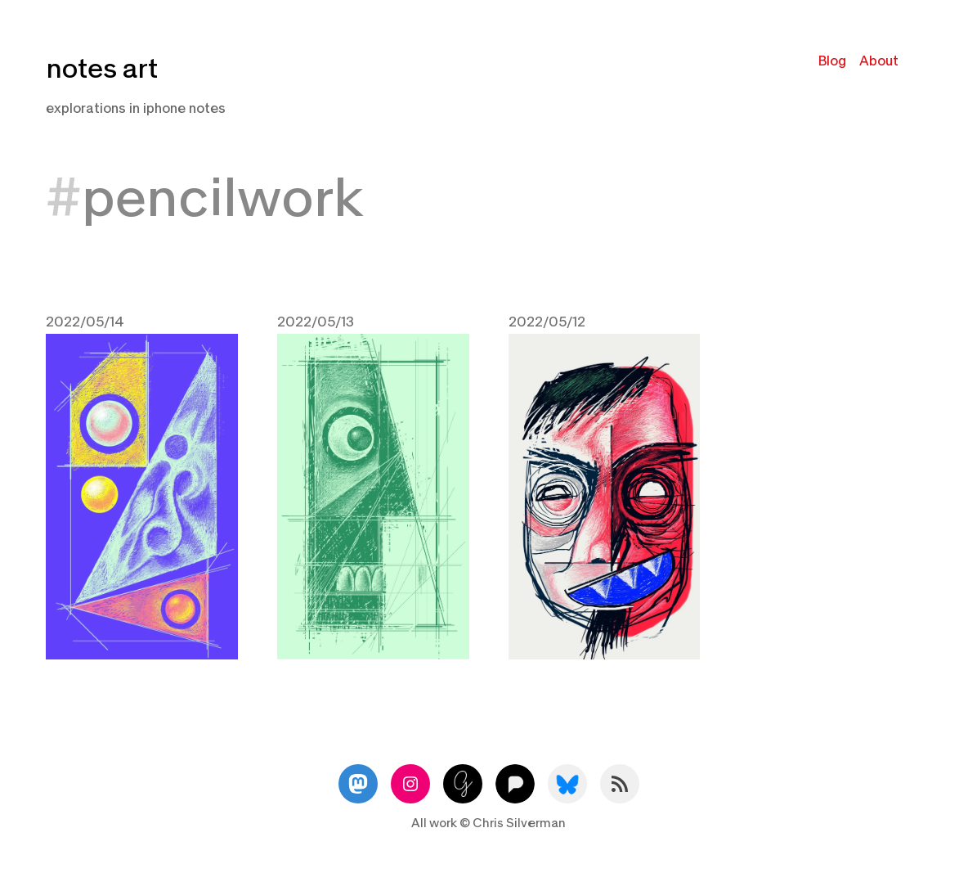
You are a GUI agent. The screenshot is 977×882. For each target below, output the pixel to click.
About (879, 61)
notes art (102, 69)
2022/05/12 (547, 322)
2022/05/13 (315, 322)
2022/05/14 (85, 322)
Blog (832, 61)
